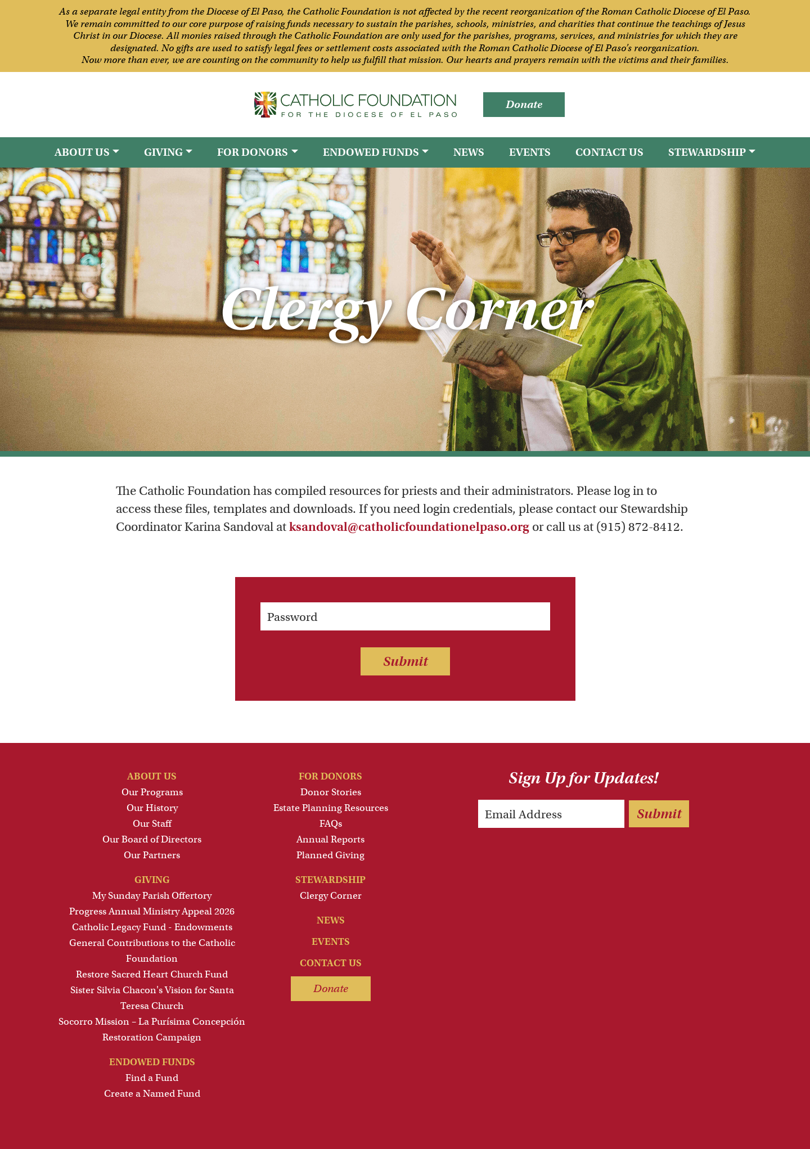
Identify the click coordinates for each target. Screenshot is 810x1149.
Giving (152, 880)
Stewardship (330, 880)
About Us (152, 776)
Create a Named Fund (152, 1094)
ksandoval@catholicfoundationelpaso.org (409, 526)
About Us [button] (82, 152)
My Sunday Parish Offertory (152, 896)
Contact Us (609, 152)
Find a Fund (151, 1078)
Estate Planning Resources (330, 808)
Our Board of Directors (151, 839)
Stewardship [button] (707, 152)
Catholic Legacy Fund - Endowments (152, 927)
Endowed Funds (152, 1062)
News (468, 152)
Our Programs (152, 792)
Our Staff (152, 824)
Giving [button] (163, 152)
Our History (152, 808)
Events (530, 152)
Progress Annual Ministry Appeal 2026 (152, 911)
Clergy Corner (331, 896)
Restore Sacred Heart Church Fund (152, 974)
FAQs (331, 824)
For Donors (330, 776)
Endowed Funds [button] (371, 152)
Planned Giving (330, 855)
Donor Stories (330, 792)
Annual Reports (330, 839)
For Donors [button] (252, 152)
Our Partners (152, 855)
